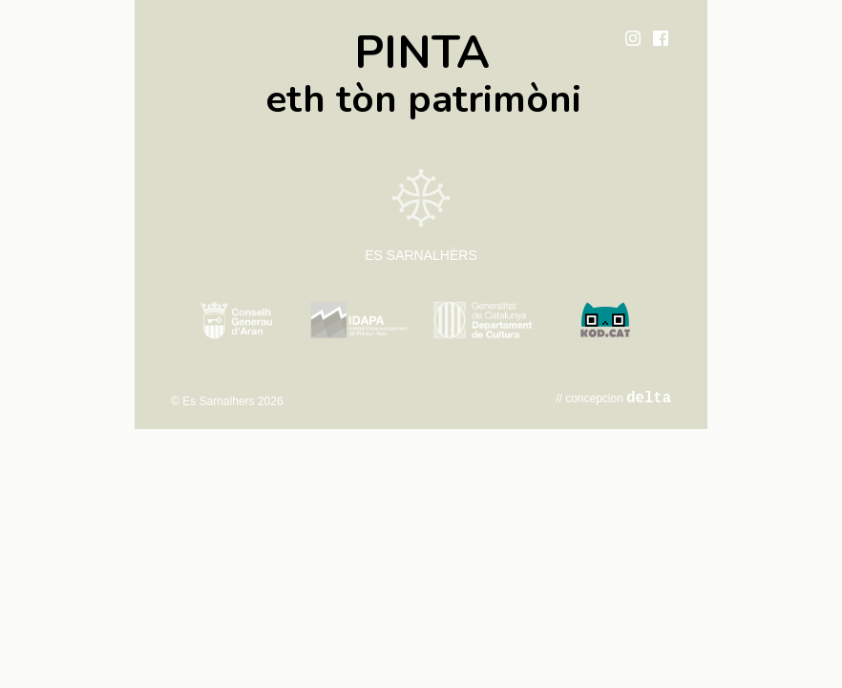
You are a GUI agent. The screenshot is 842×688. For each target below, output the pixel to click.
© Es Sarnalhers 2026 (227, 401)
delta (648, 398)
